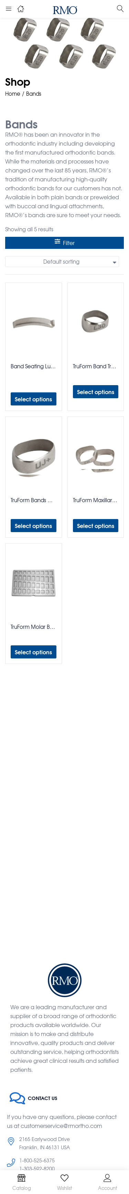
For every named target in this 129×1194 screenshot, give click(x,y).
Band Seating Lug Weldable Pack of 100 (33, 366)
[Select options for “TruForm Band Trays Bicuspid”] (96, 391)
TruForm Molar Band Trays (33, 626)
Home (12, 93)
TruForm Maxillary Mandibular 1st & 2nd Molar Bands (96, 500)
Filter (65, 243)
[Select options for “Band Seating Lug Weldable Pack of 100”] (33, 398)
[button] (62, 261)
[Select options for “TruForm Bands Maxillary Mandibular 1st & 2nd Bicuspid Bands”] (33, 525)
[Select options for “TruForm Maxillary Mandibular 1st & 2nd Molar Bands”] (96, 525)
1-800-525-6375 (37, 1160)
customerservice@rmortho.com (61, 1125)
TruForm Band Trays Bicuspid (96, 366)
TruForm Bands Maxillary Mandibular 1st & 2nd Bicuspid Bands (33, 500)
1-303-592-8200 (37, 1168)
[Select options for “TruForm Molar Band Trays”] (33, 651)
